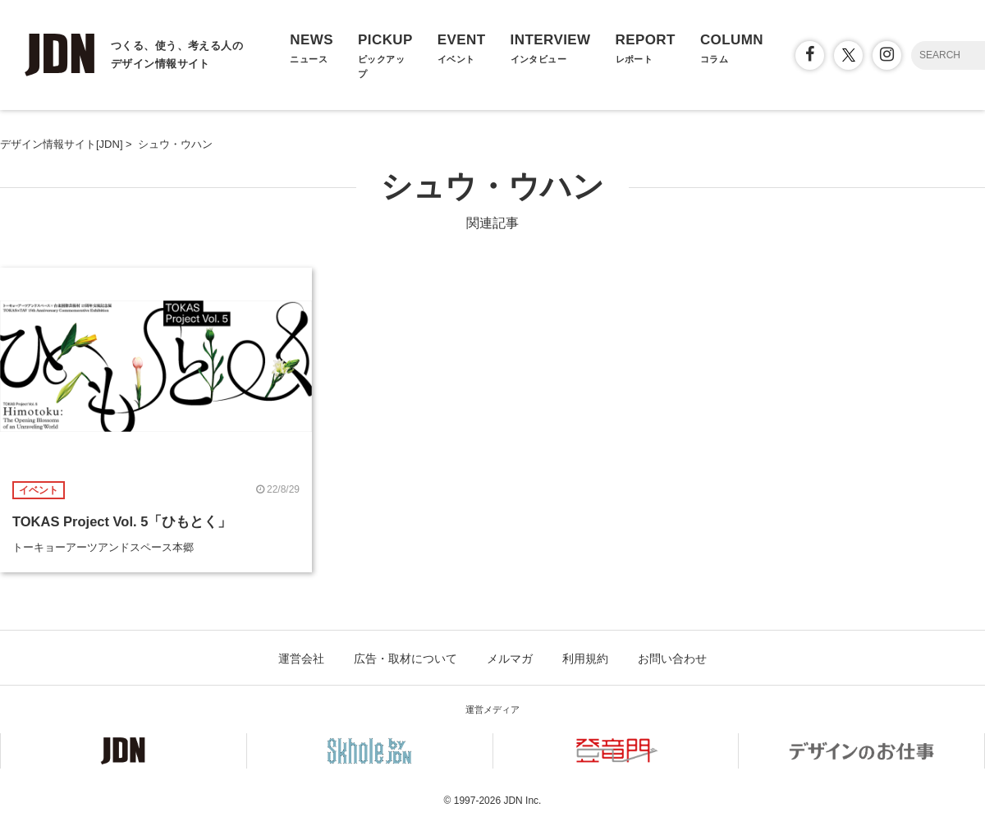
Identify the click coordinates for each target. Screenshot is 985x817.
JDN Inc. (522, 800)
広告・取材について (405, 658)
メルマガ (510, 658)
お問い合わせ (672, 658)
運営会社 (301, 658)
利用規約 (585, 658)
